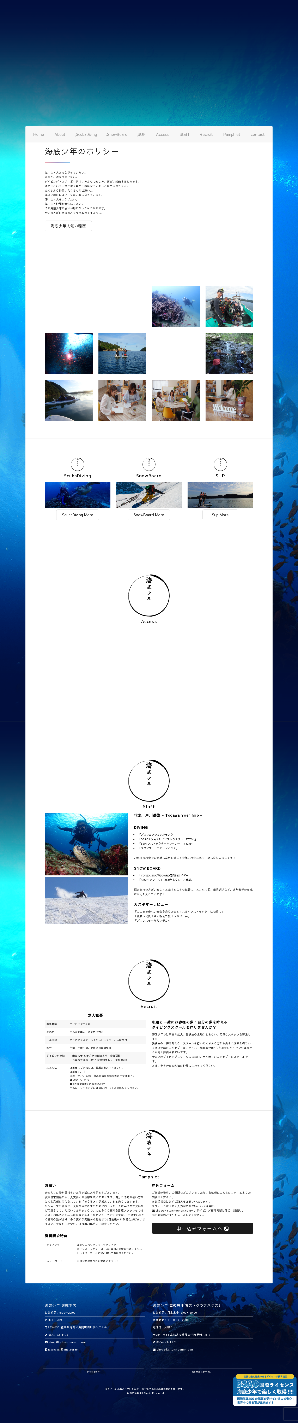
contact (258, 134)
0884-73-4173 (79, 1079)
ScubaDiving (86, 134)
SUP (141, 134)
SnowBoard (117, 134)
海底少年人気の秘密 (68, 225)
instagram (70, 1349)
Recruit (206, 134)
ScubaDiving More (77, 514)
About (59, 134)
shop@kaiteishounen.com (87, 1083)
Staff (184, 134)
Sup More (220, 514)
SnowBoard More (149, 514)
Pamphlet (231, 134)
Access (162, 134)
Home (38, 134)
